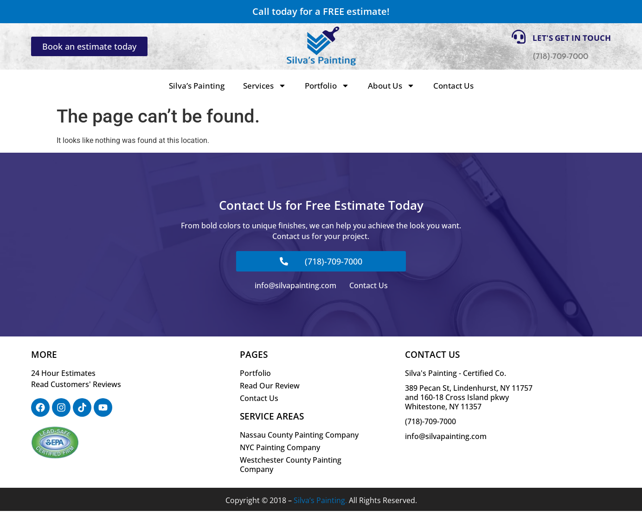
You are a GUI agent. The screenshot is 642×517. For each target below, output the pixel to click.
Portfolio (327, 85)
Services (264, 85)
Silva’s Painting (197, 85)
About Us (391, 85)
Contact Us (453, 85)
